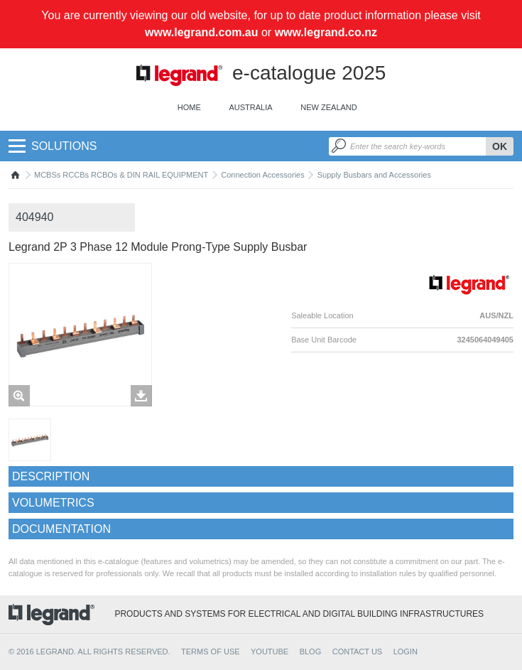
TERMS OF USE (210, 651)
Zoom (19, 395)
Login (405, 651)
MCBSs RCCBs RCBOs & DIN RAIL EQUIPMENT (121, 175)
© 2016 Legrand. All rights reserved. (89, 651)
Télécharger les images (141, 395)
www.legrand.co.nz (326, 32)
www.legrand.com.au (201, 32)
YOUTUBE (269, 651)
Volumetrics (53, 503)
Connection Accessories (262, 175)
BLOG (311, 651)
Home (189, 107)
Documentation (61, 529)
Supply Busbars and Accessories (374, 175)
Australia (250, 107)
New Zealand (328, 107)
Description (50, 476)
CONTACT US (357, 651)
